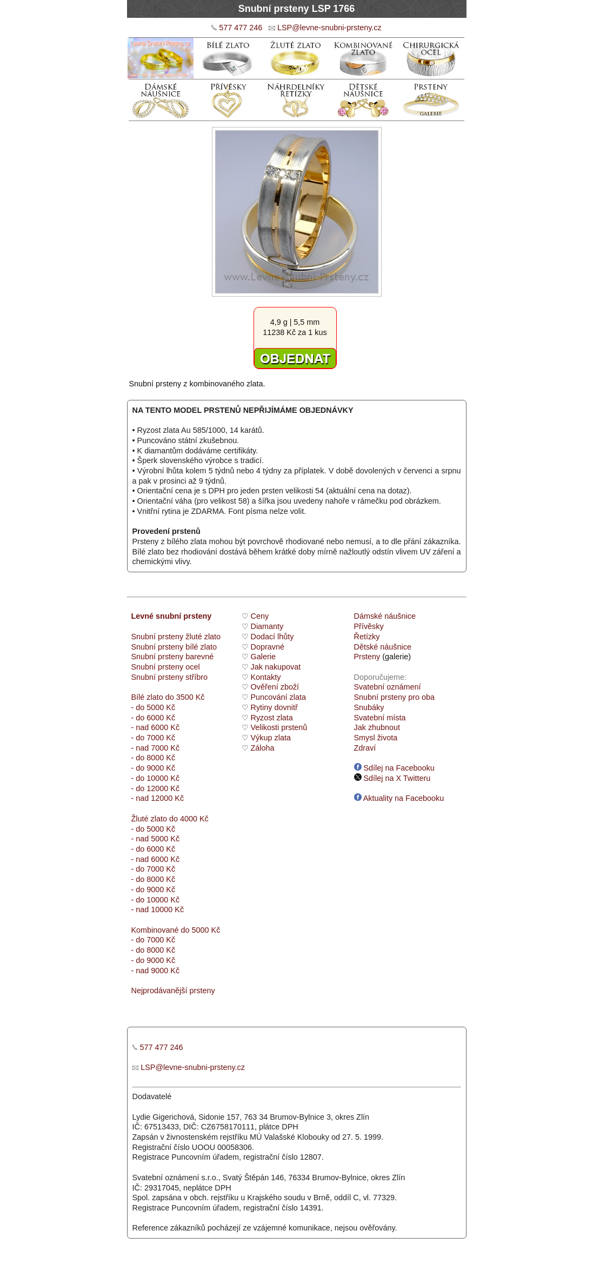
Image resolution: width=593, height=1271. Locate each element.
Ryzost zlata (272, 717)
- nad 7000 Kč (155, 748)
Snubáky (369, 707)
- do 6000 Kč (153, 717)
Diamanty (267, 626)
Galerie (263, 656)
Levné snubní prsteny (171, 616)
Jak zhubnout (377, 727)
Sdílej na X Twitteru (392, 778)
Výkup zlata (271, 737)
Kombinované (155, 930)
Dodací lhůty (272, 636)
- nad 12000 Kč (157, 798)
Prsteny (367, 656)
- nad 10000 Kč (157, 909)
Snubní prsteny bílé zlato (174, 647)
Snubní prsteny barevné (172, 656)
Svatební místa (380, 717)
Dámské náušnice (385, 616)
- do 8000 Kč (153, 757)
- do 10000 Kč (155, 778)
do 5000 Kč (200, 930)
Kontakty (266, 677)
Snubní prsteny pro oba (394, 697)
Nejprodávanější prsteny (173, 990)
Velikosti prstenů (279, 727)
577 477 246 (240, 27)
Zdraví (365, 748)
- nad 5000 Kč (155, 838)
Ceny (260, 616)
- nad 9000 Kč (155, 970)
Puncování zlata (278, 697)
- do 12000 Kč (155, 788)
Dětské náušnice (382, 647)
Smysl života (376, 737)
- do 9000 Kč (153, 768)
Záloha (263, 748)
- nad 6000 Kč (155, 727)
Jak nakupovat (276, 667)
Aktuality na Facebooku (399, 798)
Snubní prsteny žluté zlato (176, 636)
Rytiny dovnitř (274, 707)
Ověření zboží (275, 687)
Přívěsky (369, 626)
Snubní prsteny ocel (165, 667)
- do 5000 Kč (153, 707)
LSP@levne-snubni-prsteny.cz (329, 27)
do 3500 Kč (185, 697)
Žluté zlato (149, 818)
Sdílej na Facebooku (394, 768)
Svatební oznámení (387, 687)
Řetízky (367, 636)
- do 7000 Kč (153, 737)
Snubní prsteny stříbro (169, 677)
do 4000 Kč (188, 818)
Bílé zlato (147, 697)
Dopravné (267, 647)
